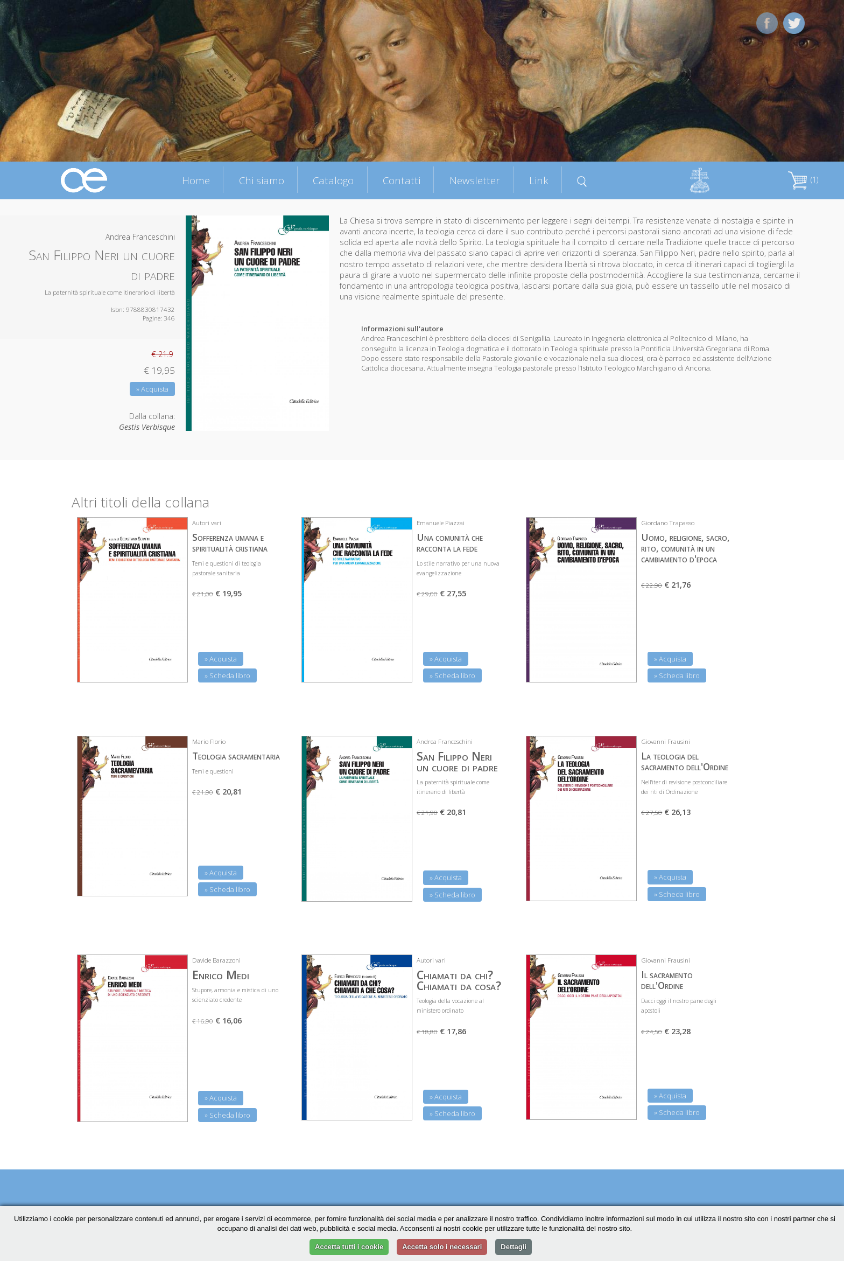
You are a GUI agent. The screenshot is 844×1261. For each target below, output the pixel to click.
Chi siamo (261, 180)
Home (196, 180)
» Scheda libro (227, 675)
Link (538, 180)
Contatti (401, 180)
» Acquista (152, 389)
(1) (803, 180)
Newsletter (474, 180)
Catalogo (333, 180)
